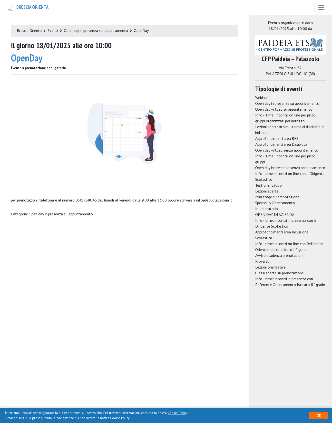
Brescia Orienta (26, 7)
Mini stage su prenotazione (277, 196)
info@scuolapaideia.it (214, 200)
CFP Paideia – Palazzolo (290, 58)
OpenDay (141, 30)
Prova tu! (262, 261)
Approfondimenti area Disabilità (281, 144)
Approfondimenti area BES (276, 138)
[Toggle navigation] (321, 7)
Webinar (261, 97)
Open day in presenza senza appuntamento (290, 167)
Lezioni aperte (266, 191)
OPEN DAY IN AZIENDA (274, 214)
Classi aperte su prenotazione (279, 272)
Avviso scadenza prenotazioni (279, 255)
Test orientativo (268, 185)
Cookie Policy (177, 413)
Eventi (53, 30)
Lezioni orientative (270, 267)
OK (319, 415)
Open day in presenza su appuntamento (96, 30)
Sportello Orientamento (275, 202)
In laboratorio (266, 208)
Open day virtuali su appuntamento (283, 109)
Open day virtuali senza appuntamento (286, 150)
